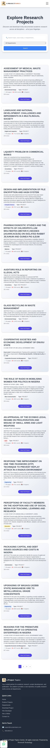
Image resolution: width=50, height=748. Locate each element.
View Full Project (25, 99)
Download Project (7, 708)
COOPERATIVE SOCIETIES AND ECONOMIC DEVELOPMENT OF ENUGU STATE (24, 342)
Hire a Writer (6, 713)
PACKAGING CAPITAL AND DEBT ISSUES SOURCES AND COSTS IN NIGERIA (21, 550)
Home (4, 699)
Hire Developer (7, 711)
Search (25, 48)
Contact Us (5, 716)
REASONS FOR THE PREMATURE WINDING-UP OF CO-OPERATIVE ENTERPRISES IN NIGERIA (21, 630)
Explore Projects (7, 702)
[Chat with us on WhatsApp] (3, 744)
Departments (6, 705)
